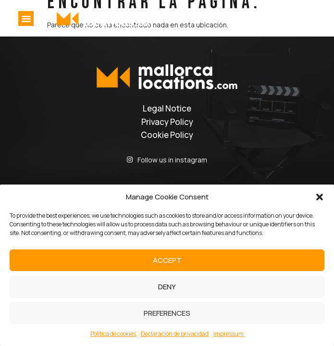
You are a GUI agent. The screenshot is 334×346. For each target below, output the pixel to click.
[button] (319, 197)
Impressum (228, 334)
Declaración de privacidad (175, 334)
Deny (167, 287)
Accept (167, 260)
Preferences (167, 313)
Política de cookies (113, 334)
